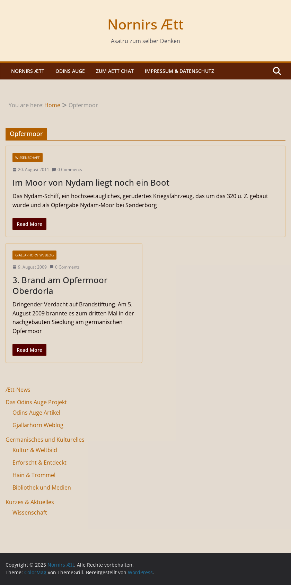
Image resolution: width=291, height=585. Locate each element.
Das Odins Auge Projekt (36, 402)
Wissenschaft (27, 157)
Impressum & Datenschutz (179, 71)
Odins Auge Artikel (36, 412)
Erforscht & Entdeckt (39, 462)
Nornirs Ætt (145, 24)
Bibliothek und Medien (41, 487)
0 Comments (67, 169)
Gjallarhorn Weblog (34, 255)
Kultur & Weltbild (34, 450)
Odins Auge (70, 71)
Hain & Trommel (33, 475)
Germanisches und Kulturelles (45, 439)
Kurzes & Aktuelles (30, 502)
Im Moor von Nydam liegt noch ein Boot (90, 182)
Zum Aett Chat (115, 71)
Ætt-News (18, 389)
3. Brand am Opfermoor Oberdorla (59, 285)
